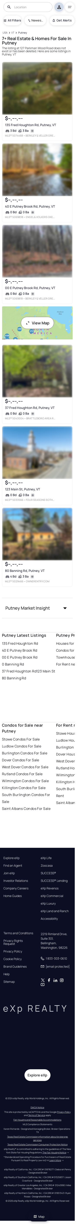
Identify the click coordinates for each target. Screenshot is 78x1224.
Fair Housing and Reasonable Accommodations (37, 1119)
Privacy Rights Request (13, 942)
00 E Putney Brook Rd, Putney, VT (30, 288)
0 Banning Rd (13, 664)
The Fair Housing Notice (54, 1152)
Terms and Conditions (18, 933)
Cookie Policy (12, 958)
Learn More (55, 1160)
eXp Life (46, 857)
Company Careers (15, 888)
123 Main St (45, 671)
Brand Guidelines (15, 966)
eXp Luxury (48, 903)
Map (39, 1216)
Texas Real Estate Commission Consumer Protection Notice (37, 1144)
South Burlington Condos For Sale (26, 798)
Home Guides (12, 895)
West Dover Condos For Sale (25, 767)
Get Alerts (62, 20)
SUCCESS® (48, 873)
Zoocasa (47, 865)
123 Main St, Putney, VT (22, 489)
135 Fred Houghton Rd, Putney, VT (30, 125)
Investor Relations (15, 880)
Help (6, 974)
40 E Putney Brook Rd (19, 650)
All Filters (12, 20)
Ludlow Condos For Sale (21, 746)
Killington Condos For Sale (24, 787)
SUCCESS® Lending (54, 880)
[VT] (13, 33)
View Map (37, 323)
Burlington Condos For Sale (24, 753)
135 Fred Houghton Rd (20, 643)
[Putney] (22, 33)
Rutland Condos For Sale (22, 774)
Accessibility (49, 918)
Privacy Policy (12, 951)
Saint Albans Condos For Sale (26, 808)
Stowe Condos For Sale (21, 739)
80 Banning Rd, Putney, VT (24, 570)
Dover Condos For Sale (20, 760)
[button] (37, 608)
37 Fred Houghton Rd (19, 671)
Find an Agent (12, 865)
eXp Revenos (49, 888)
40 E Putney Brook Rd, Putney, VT (30, 206)
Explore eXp (11, 857)
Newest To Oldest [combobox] (37, 20)
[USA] (5, 33)
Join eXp (9, 873)
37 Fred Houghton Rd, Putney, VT (29, 407)
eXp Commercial (52, 895)
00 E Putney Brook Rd (19, 657)
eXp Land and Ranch (55, 911)
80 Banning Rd (14, 678)
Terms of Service (36, 1115)
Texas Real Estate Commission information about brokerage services (37, 1138)
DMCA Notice (37, 1107)
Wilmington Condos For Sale (25, 780)
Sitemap (9, 981)
